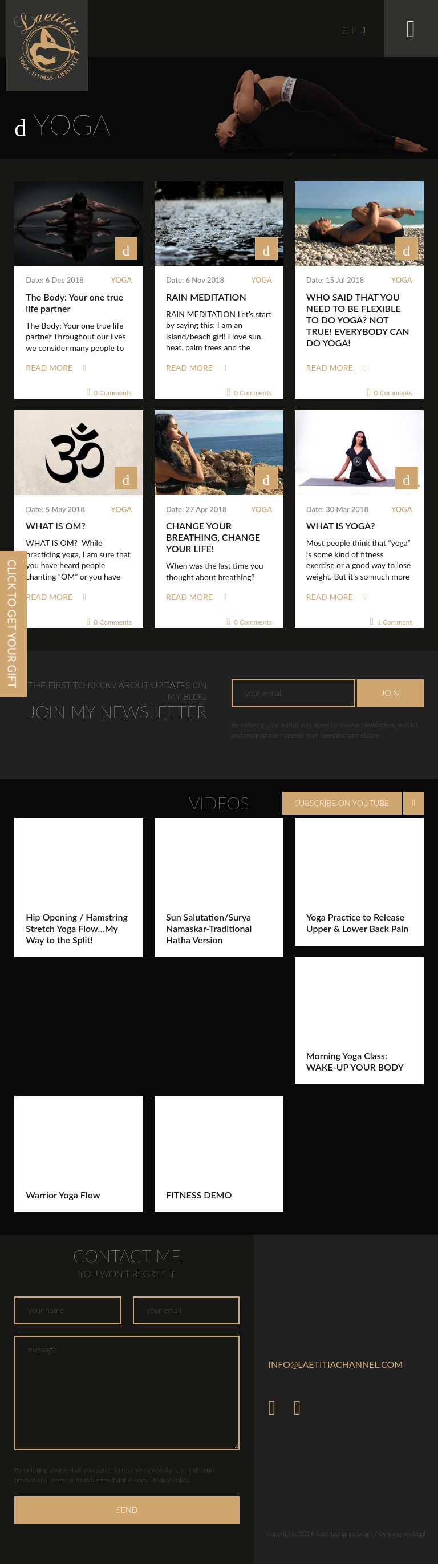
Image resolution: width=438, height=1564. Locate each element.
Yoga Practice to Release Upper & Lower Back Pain (357, 922)
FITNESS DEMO (199, 1194)
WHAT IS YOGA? (340, 525)
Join (390, 693)
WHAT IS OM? (55, 525)
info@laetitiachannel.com (335, 1364)
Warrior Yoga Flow (63, 1194)
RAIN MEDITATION (206, 296)
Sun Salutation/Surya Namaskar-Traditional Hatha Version (209, 928)
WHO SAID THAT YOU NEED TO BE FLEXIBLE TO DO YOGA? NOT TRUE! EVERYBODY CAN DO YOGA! (357, 319)
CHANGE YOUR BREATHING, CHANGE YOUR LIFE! (213, 537)
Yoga (121, 280)
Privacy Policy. (170, 1480)
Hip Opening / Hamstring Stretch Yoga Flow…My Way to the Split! (76, 928)
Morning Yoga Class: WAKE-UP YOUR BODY (355, 1061)
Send (126, 1509)
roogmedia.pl (406, 1533)
